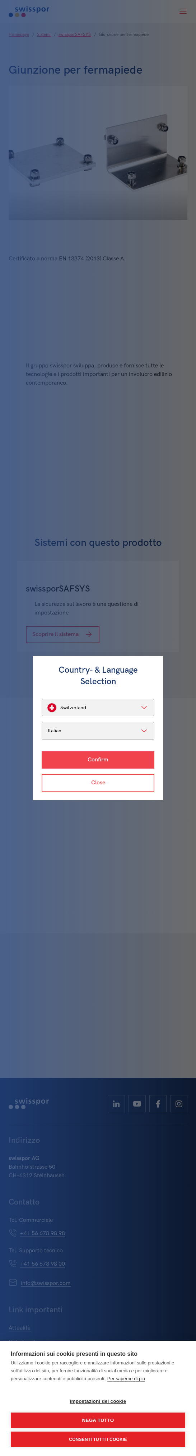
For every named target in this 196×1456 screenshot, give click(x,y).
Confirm (98, 759)
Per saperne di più (126, 1378)
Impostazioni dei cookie (98, 1401)
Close (98, 782)
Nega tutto (98, 1420)
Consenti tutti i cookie (98, 1439)
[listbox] (98, 707)
